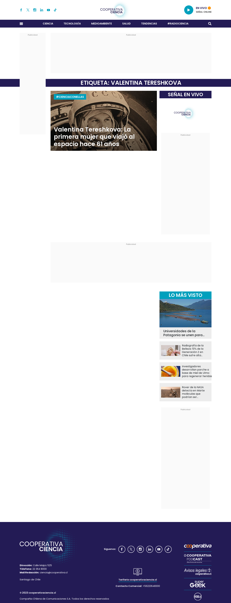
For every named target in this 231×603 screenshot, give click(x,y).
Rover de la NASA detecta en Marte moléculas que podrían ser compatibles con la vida (194, 392)
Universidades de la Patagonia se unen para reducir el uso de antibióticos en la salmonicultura (183, 333)
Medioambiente (101, 23)
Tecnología (72, 23)
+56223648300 (151, 586)
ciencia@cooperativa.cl (54, 572)
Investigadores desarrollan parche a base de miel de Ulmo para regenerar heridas (197, 371)
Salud (126, 23)
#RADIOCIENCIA (177, 23)
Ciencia (48, 23)
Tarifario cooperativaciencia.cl (138, 579)
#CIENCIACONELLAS (70, 97)
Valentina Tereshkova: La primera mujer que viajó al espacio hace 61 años (94, 137)
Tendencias (149, 23)
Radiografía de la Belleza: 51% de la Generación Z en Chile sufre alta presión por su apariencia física (193, 350)
